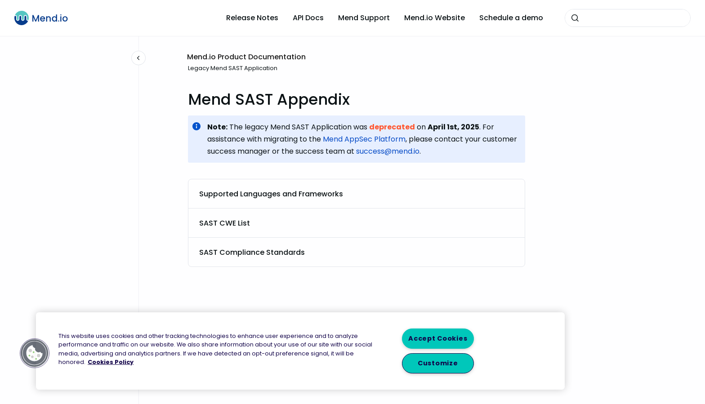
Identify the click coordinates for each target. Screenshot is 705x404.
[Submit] (575, 18)
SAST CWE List (224, 223)
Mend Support (364, 18)
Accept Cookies (437, 338)
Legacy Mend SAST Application (232, 68)
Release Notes (252, 18)
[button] (34, 353)
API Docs (308, 18)
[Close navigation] (138, 58)
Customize (438, 363)
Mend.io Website (434, 18)
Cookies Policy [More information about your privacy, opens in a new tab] (111, 361)
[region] (300, 351)
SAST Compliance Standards (252, 252)
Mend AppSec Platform (364, 139)
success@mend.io (387, 151)
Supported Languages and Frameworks (271, 194)
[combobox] (627, 18)
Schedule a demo (511, 18)
